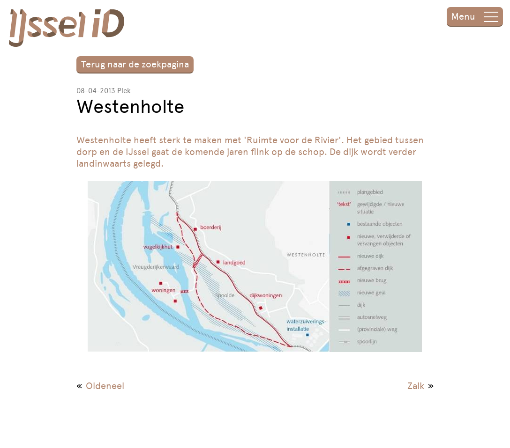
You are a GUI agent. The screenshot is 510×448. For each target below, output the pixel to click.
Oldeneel (105, 385)
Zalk (415, 385)
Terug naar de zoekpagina (135, 64)
